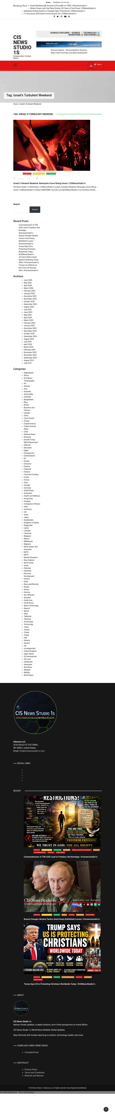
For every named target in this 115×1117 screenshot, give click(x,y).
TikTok (26, 773)
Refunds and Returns (34, 1075)
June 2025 (28, 312)
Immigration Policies (32, 504)
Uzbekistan (28, 662)
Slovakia (27, 598)
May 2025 (28, 315)
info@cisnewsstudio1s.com (32, 751)
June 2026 (28, 280)
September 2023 (30, 358)
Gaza (26, 482)
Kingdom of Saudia (31, 523)
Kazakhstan (28, 520)
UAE (25, 638)
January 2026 (29, 293)
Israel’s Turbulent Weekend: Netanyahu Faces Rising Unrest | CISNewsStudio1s (49, 183)
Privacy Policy (31, 1069)
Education (28, 448)
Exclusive (27, 464)
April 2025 (28, 318)
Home (15, 104)
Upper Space (29, 654)
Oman (26, 565)
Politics (27, 579)
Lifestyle (27, 531)
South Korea (29, 603)
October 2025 (29, 302)
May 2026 (28, 283)
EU (25, 458)
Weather (27, 670)
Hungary (27, 501)
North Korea (28, 563)
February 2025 (29, 323)
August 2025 (29, 307)
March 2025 (28, 320)
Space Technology (31, 606)
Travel (26, 627)
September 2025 (30, 304)
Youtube (27, 781)
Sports (26, 611)
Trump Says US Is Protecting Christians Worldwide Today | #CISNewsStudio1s (59, 984)
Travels (27, 630)
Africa (26, 375)
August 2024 (29, 339)
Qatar (26, 581)
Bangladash (28, 400)
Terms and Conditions (35, 1072)
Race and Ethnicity (31, 584)
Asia (25, 389)
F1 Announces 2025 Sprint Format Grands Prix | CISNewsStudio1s (50, 14)
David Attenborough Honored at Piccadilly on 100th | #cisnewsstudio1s (58, 6)
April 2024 (28, 344)
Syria (26, 614)
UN (25, 646)
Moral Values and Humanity (81, 850)
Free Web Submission (8, 1092)
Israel (26, 515)
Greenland (28, 493)
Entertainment (29, 456)
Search (16, 204)
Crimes (26, 421)
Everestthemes (81, 1088)
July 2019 (28, 363)
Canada (27, 413)
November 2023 (30, 355)
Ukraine (27, 640)
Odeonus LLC (48, 1088)
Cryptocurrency (30, 424)
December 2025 (30, 296)
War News (52, 173)
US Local (27, 659)
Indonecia (28, 509)
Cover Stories (39, 173)
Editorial (27, 445)
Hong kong (28, 499)
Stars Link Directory (26, 1092)
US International (30, 656)
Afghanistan (28, 373)
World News (28, 675)
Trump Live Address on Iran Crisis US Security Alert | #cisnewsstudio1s (28, 267)
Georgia (27, 485)
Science (27, 592)
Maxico (27, 539)
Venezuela (28, 664)
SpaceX (27, 608)
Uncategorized (29, 648)
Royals (26, 587)
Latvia (26, 528)
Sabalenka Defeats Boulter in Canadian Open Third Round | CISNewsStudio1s (54, 11)
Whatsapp (28, 778)
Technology (28, 622)
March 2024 (28, 347)
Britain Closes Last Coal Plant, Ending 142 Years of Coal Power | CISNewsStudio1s (63, 8)
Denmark (27, 437)
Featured (27, 469)
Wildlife (27, 672)
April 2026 (28, 285)
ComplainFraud (31, 1052)
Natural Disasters (31, 557)
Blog (25, 402)
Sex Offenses (29, 595)
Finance (27, 472)
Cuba (26, 432)
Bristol (26, 405)
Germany (27, 488)
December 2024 (30, 328)
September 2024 (30, 336)
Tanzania (27, 619)
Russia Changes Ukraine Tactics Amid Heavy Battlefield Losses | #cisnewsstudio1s (62, 919)
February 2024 (29, 350)
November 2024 (30, 331)
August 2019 (29, 360)
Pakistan (27, 568)
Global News (29, 490)
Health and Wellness (32, 496)
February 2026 (29, 291)
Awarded (27, 397)
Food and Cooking (31, 474)
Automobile (28, 394)
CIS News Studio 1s (22, 45)
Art (25, 383)
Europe (26, 461)
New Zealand (29, 560)
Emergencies (29, 453)
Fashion (27, 466)
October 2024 (29, 334)
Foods (26, 477)
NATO (26, 552)
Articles (28, 173)
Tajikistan (28, 616)
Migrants (27, 544)
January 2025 (29, 326)
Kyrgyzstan (28, 525)
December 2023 (30, 352)
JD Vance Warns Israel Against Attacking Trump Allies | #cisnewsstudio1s (29, 259)
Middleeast (28, 541)
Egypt (26, 450)
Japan (26, 517)
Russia (26, 590)
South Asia (28, 600)
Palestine (27, 571)
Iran (25, 512)
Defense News (29, 434)
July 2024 (28, 342)
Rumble (27, 775)
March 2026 (28, 288)
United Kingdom (30, 651)
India (26, 507)
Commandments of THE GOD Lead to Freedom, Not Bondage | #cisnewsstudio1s (60, 857)
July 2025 (28, 310)
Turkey (26, 632)
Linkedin (27, 770)
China (26, 416)
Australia (27, 391)
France (26, 480)
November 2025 (30, 299)
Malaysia (27, 536)
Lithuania (27, 533)
